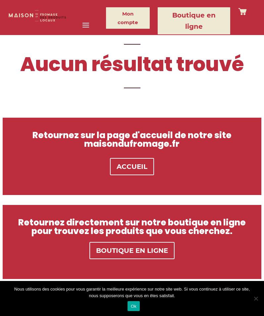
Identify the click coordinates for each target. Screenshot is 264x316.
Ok (133, 306)
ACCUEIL (132, 167)
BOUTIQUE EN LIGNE (132, 251)
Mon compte (128, 18)
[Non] (255, 298)
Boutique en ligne (194, 20)
